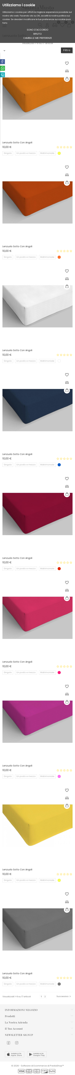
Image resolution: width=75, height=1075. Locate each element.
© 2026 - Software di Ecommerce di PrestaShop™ (37, 1065)
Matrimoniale (47, 153)
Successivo (64, 996)
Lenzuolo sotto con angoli (17, 142)
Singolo (8, 153)
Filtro (66, 50)
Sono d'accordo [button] (37, 29)
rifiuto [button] (37, 34)
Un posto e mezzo (26, 153)
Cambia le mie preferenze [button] (37, 38)
